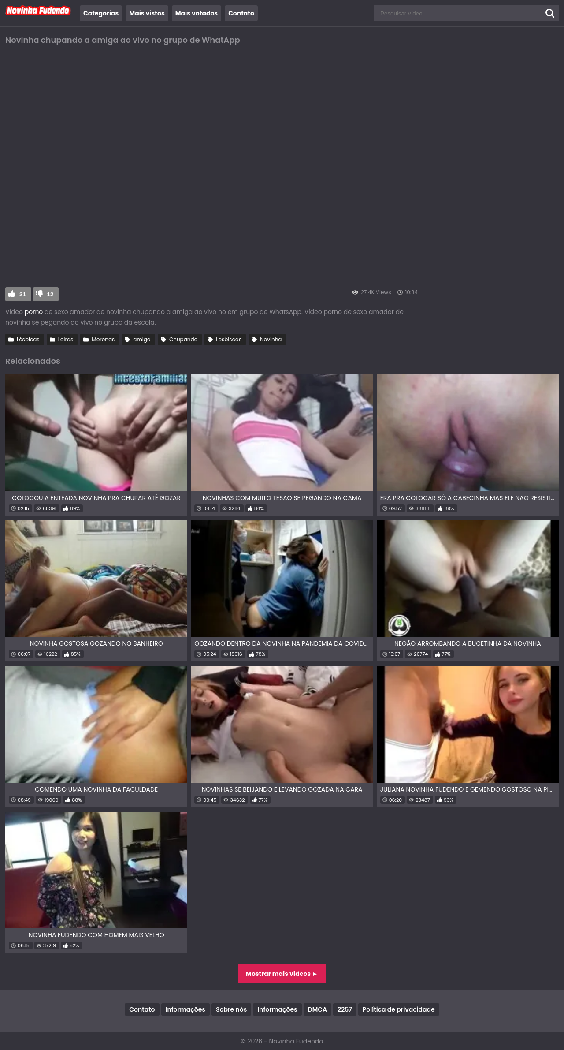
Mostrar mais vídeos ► (282, 973)
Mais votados (196, 13)
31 (22, 294)
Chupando (183, 339)
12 (50, 294)
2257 (345, 1009)
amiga (142, 339)
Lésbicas (28, 339)
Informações (185, 1009)
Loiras (66, 339)
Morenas (103, 339)
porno (34, 311)
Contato (241, 13)
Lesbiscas (228, 339)
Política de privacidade (399, 1009)
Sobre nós (231, 1009)
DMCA (317, 1009)
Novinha (271, 339)
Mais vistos (146, 13)
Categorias (101, 13)
